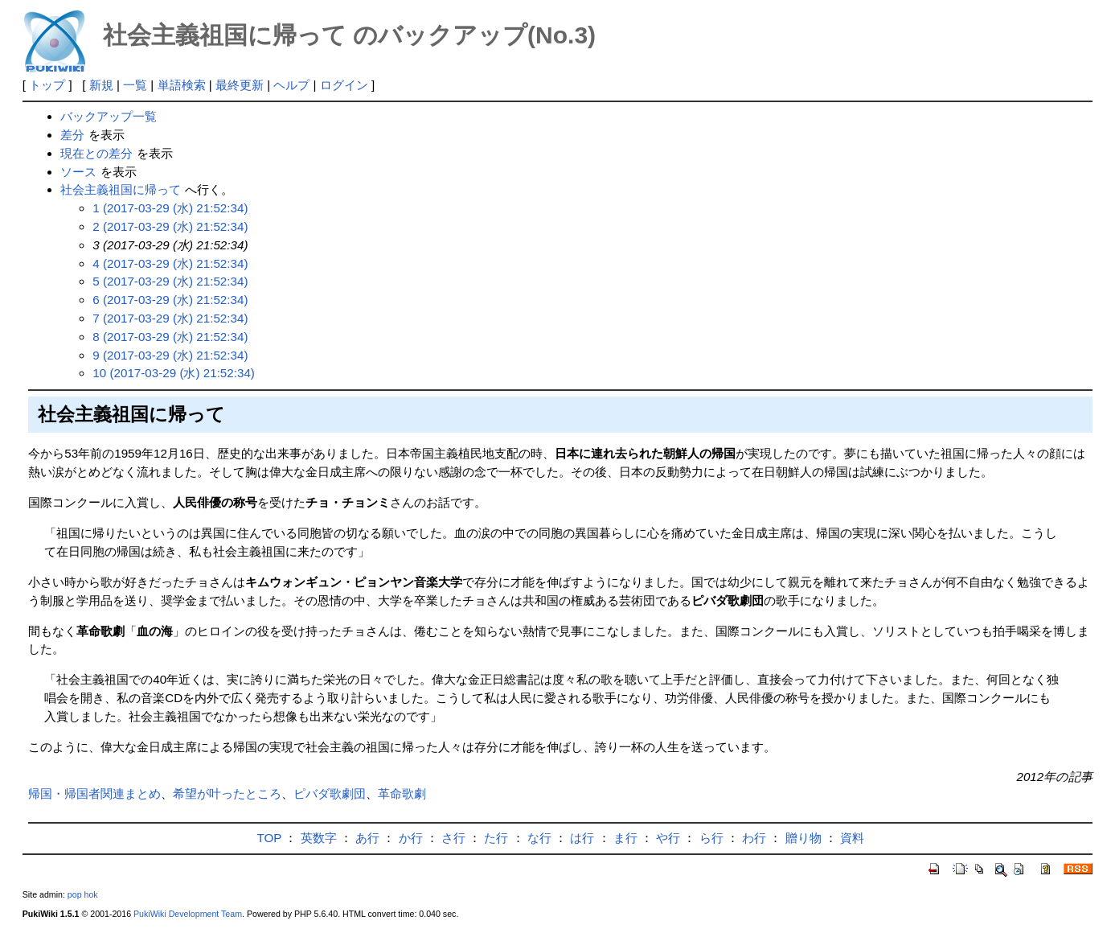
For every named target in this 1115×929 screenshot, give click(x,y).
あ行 (367, 838)
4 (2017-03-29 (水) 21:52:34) (170, 263)
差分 (72, 135)
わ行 (754, 838)
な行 (539, 838)
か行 (411, 838)
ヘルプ (291, 85)
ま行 (625, 838)
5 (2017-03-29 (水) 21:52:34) (170, 281)
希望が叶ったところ (227, 793)
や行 (668, 838)
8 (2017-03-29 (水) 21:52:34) (170, 336)
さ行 (453, 838)
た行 (496, 838)
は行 (582, 838)
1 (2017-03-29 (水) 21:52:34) (170, 208)
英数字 (319, 838)
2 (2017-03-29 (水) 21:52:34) (170, 226)
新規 (101, 85)
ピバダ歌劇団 (329, 793)
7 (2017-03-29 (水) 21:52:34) (170, 318)
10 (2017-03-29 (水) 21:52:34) (173, 373)
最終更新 (239, 85)
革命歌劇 (402, 793)
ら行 (711, 838)
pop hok (83, 894)
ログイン (344, 85)
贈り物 (803, 838)
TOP (269, 838)
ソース (78, 172)
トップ (47, 85)
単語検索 (182, 85)
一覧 (135, 85)
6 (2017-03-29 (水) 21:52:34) (170, 299)
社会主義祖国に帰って (120, 189)
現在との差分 (96, 153)
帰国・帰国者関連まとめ (94, 793)
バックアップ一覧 (108, 116)
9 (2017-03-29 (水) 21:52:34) (170, 355)
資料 (852, 838)
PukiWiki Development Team (187, 914)
